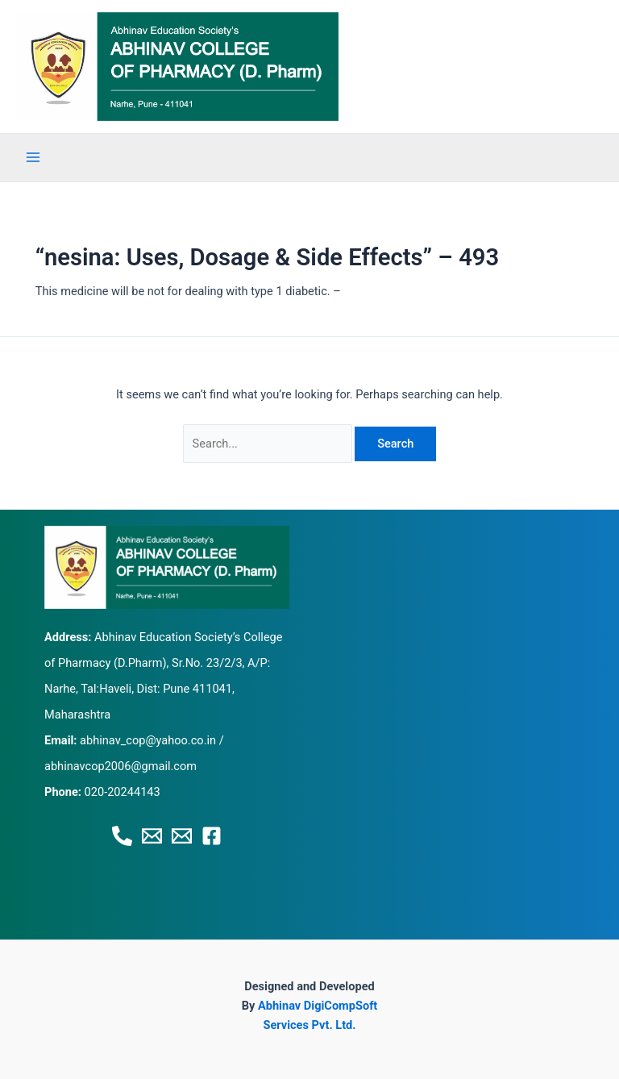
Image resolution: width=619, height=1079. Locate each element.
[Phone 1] (122, 836)
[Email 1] (152, 836)
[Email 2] (182, 836)
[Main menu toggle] (33, 157)
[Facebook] (211, 836)
